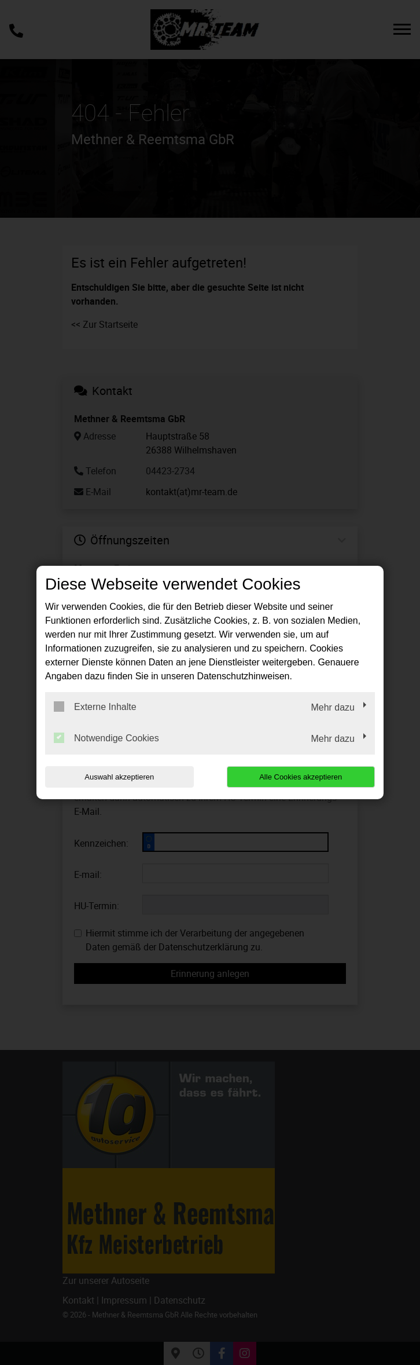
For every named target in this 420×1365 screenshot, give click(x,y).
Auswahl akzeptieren (119, 777)
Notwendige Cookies (106, 738)
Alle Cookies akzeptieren (300, 777)
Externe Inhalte (95, 706)
